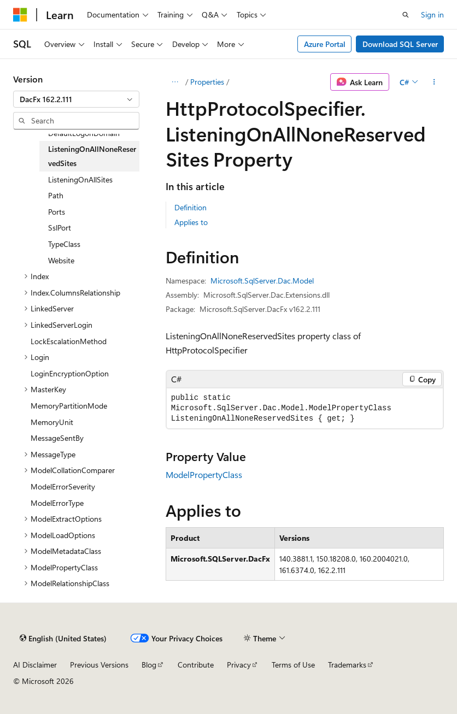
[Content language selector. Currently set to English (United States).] (63, 638)
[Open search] (406, 15)
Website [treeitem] (61, 260)
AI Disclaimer (35, 664)
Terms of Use (293, 664)
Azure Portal (324, 44)
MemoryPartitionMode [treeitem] (69, 405)
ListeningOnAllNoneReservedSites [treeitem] (92, 156)
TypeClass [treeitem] (64, 244)
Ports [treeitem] (56, 211)
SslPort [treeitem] (59, 227)
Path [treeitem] (55, 195)
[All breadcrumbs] (175, 82)
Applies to (191, 222)
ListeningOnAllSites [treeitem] (80, 179)
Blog (149, 664)
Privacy (239, 664)
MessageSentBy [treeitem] (57, 438)
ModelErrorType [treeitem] (57, 503)
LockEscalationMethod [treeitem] (69, 341)
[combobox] (76, 99)
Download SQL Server (400, 44)
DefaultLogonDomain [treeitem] (84, 133)
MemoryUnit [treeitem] (52, 422)
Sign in (432, 14)
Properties (207, 81)
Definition (190, 207)
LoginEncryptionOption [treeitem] (70, 373)
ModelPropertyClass (204, 474)
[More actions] (434, 82)
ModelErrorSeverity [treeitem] (63, 486)
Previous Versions (99, 664)
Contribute (196, 664)
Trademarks (347, 664)
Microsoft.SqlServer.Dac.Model (262, 280)
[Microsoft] (20, 15)
